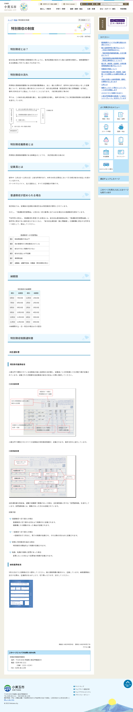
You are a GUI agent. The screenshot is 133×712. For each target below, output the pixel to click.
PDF (95, 4)
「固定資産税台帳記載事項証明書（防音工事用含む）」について (113, 59)
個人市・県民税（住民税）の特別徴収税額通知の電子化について (113, 64)
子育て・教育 (60, 9)
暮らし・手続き (45, 9)
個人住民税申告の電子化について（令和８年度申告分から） (113, 48)
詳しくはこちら (9, 700)
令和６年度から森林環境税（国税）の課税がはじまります (113, 80)
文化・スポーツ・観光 (107, 9)
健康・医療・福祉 (76, 9)
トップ (10, 20)
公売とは (104, 84)
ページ (89, 4)
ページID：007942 (83, 36)
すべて (84, 4)
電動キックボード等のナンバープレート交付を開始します (113, 88)
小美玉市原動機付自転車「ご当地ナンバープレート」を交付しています (113, 97)
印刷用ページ (85, 20)
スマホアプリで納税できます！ (112, 93)
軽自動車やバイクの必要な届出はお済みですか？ (113, 43)
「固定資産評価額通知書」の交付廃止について (113, 54)
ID (98, 4)
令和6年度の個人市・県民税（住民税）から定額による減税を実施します (113, 74)
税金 (15, 20)
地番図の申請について (109, 69)
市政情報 (123, 9)
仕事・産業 (91, 9)
